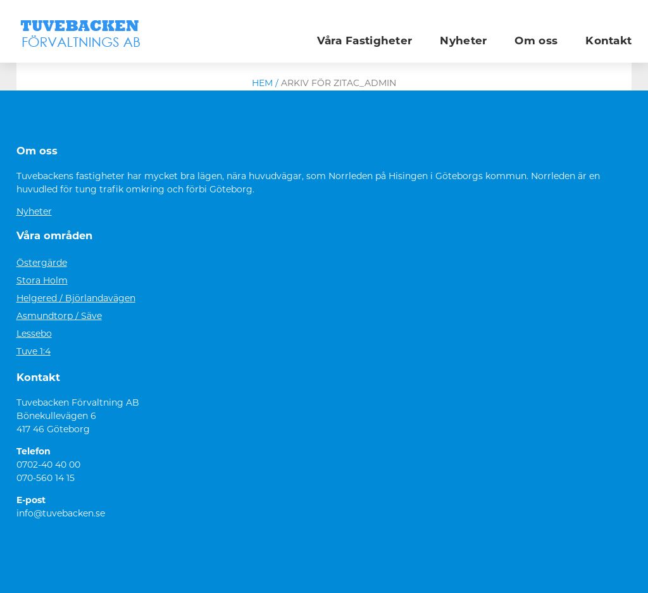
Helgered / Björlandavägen (75, 299)
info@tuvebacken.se (60, 514)
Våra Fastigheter (365, 41)
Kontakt (608, 41)
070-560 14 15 (45, 479)
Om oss (536, 41)
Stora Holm (42, 281)
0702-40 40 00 (48, 465)
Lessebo (34, 334)
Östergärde (41, 263)
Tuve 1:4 (33, 352)
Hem (262, 84)
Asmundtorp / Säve (59, 316)
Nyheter (463, 41)
